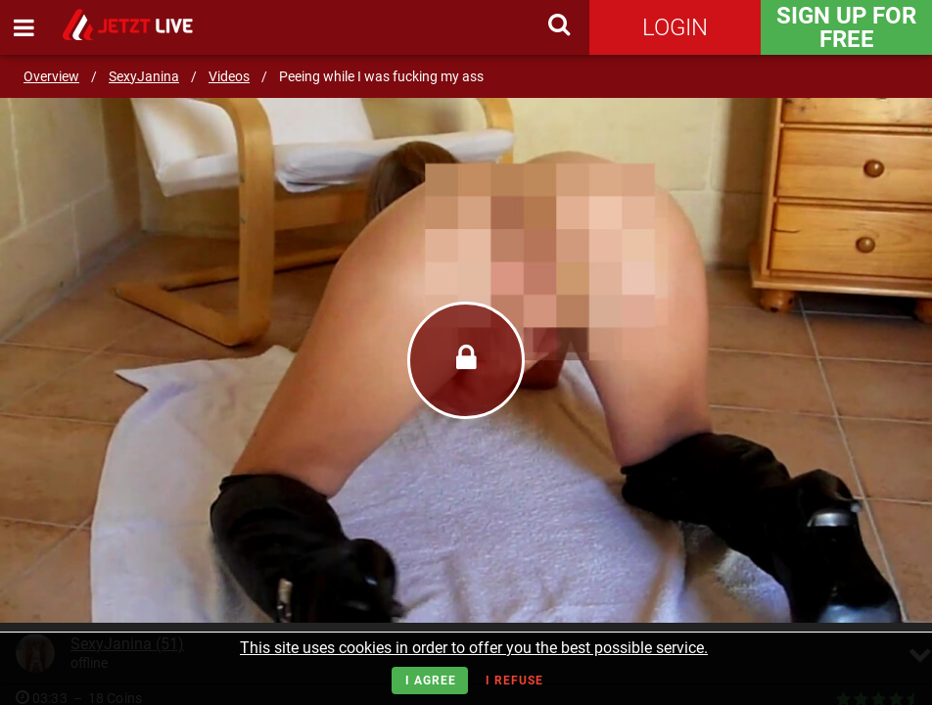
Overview (51, 76)
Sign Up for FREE (846, 27)
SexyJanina (144, 76)
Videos (229, 76)
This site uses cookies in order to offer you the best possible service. (474, 647)
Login (675, 27)
